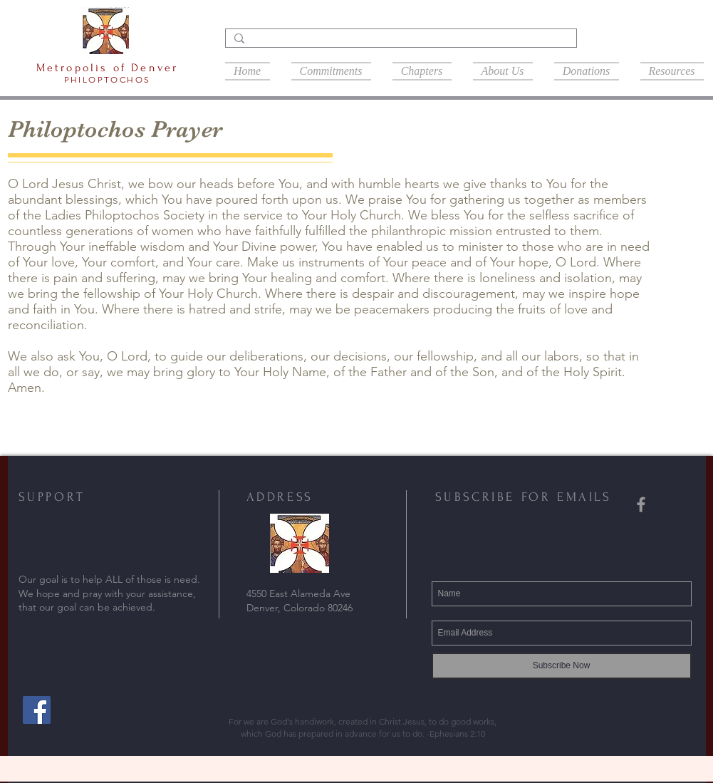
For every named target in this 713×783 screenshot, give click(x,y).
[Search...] (399, 42)
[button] (422, 69)
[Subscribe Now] (562, 666)
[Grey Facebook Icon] (641, 504)
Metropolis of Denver (107, 67)
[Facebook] (37, 710)
